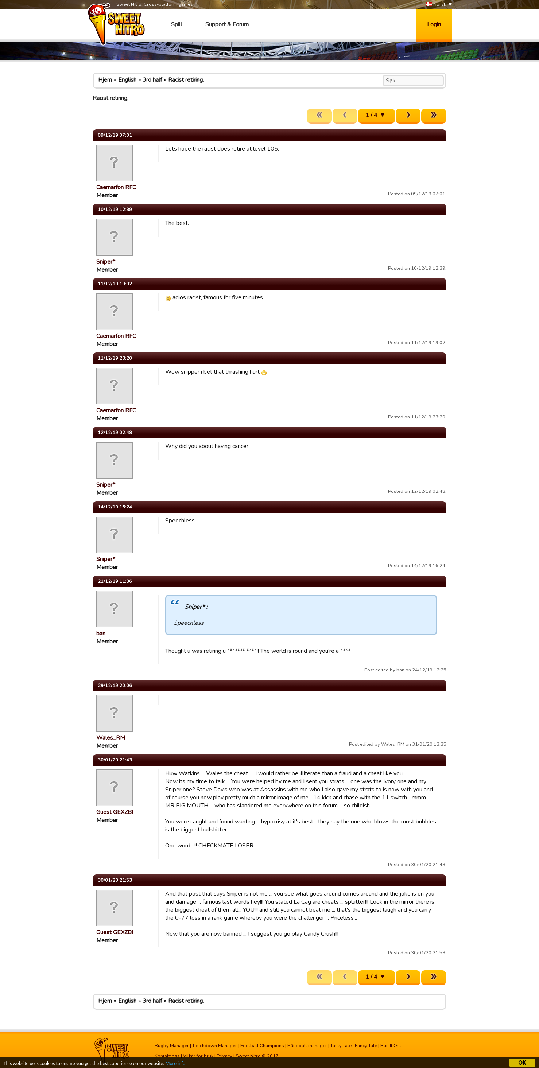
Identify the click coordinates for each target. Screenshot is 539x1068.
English (127, 80)
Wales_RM (110, 738)
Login (434, 24)
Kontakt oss (167, 1056)
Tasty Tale (341, 1045)
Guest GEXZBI (114, 812)
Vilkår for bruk (198, 1056)
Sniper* (105, 262)
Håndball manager (307, 1045)
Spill (176, 24)
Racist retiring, (186, 80)
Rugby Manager (172, 1045)
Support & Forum (227, 24)
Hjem (105, 80)
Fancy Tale (366, 1045)
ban (100, 634)
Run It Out (390, 1045)
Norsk (436, 4)
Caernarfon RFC (116, 187)
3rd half (152, 80)
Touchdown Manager (214, 1045)
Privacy (224, 1056)
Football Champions (262, 1045)
